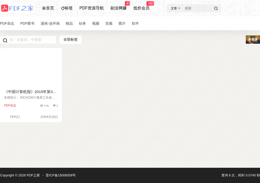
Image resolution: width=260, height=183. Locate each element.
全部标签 (70, 39)
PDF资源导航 (91, 8)
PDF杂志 (10, 105)
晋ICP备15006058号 (61, 175)
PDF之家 (33, 175)
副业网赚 (118, 5)
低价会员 (141, 5)
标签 (67, 8)
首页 (48, 8)
